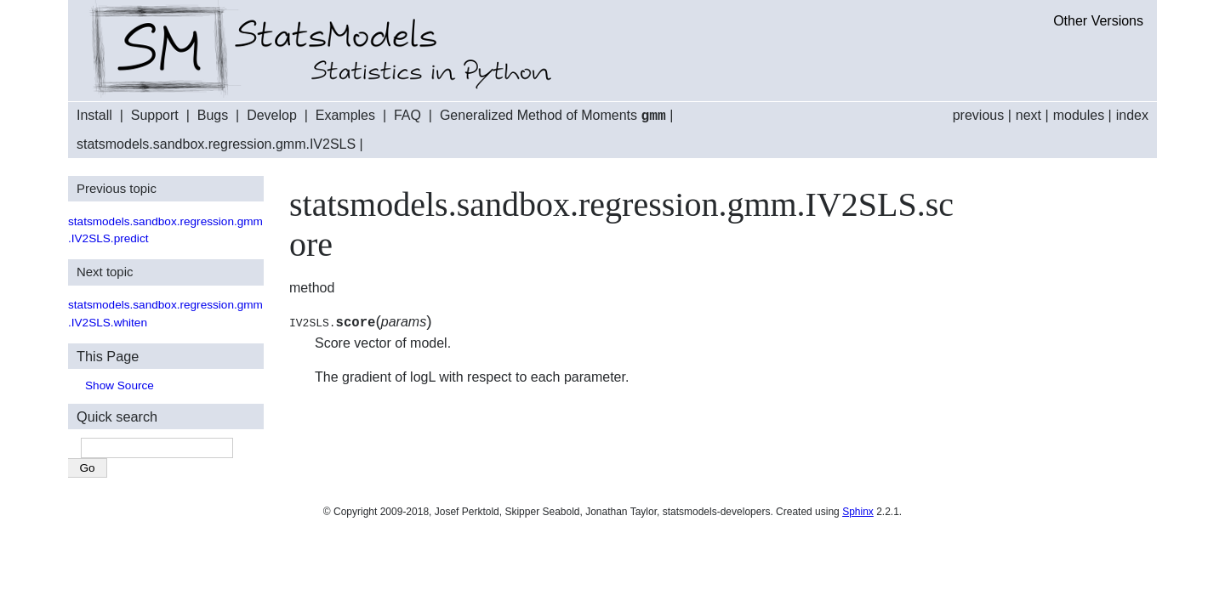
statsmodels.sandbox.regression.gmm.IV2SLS (216, 143)
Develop (272, 116)
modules (1078, 115)
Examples (345, 116)
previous (978, 115)
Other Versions (1098, 21)
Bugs (212, 116)
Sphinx (858, 511)
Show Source (119, 384)
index (1132, 115)
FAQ (407, 116)
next (1028, 115)
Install (94, 116)
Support (155, 116)
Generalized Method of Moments (553, 116)
